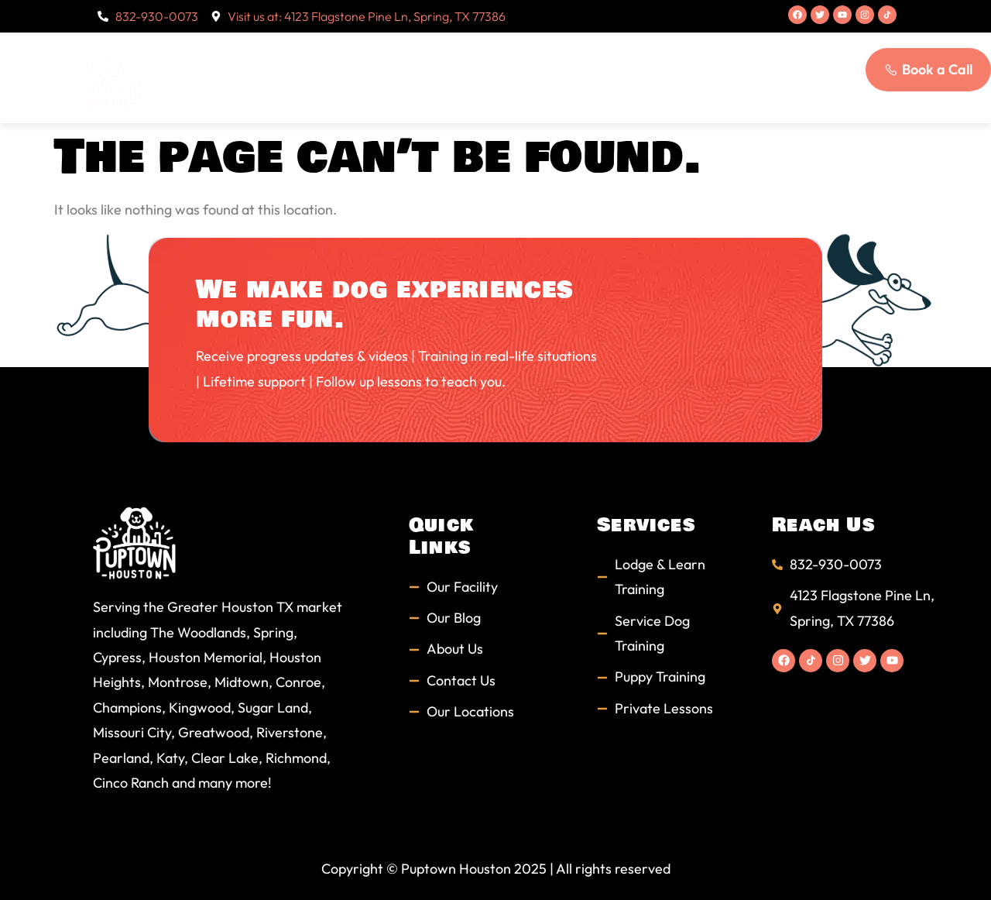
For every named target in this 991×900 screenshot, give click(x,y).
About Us (380, 55)
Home (290, 55)
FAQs (661, 55)
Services (488, 55)
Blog (722, 55)
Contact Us (503, 100)
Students (585, 55)
